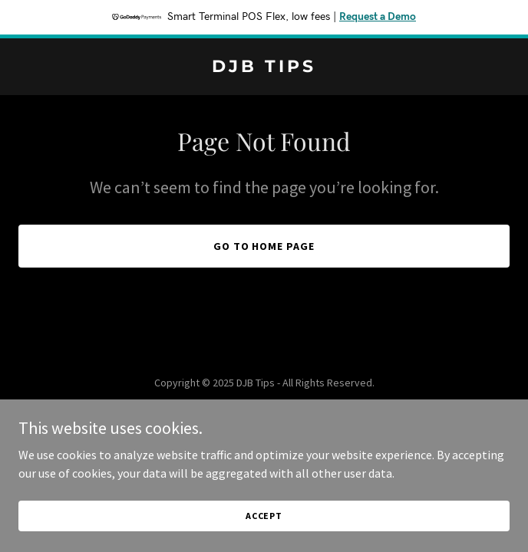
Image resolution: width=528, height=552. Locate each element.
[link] (264, 67)
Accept (264, 515)
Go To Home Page (264, 246)
